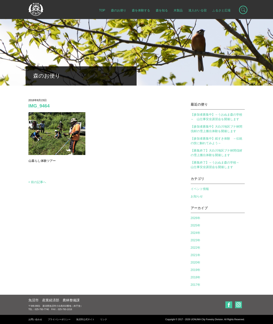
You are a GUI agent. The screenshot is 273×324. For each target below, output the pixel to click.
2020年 (196, 262)
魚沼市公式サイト (85, 319)
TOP (102, 10)
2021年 (196, 255)
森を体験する (141, 10)
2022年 (196, 247)
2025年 (196, 225)
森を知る (162, 10)
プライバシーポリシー (59, 319)
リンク (103, 319)
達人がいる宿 (197, 10)
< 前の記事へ (37, 182)
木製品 (178, 10)
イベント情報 (200, 189)
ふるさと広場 (221, 10)
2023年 (196, 240)
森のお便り (118, 10)
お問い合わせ (35, 319)
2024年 (196, 232)
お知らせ (197, 196)
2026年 (196, 218)
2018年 (196, 277)
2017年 (196, 284)
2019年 (196, 270)
